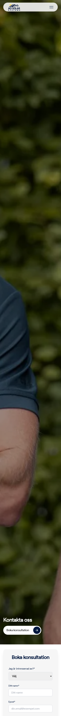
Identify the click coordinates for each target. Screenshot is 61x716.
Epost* (11, 701)
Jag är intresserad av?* (21, 668)
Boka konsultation (24, 630)
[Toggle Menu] (51, 7)
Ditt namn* (13, 685)
